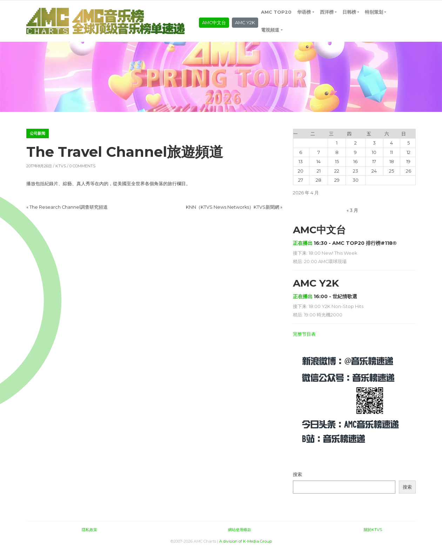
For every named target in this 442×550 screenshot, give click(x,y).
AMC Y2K (245, 22)
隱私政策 (89, 529)
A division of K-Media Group (245, 541)
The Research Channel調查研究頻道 (68, 207)
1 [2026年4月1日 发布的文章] (336, 143)
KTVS (60, 165)
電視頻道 (270, 30)
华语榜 (304, 12)
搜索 (297, 474)
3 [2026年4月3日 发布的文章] (374, 143)
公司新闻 (37, 133)
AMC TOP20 (276, 12)
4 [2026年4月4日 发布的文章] (391, 143)
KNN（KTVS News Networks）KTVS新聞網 (232, 207)
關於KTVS (373, 529)
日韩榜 (349, 12)
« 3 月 (352, 210)
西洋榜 (327, 12)
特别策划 (374, 12)
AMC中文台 (214, 22)
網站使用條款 (239, 529)
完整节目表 (304, 334)
